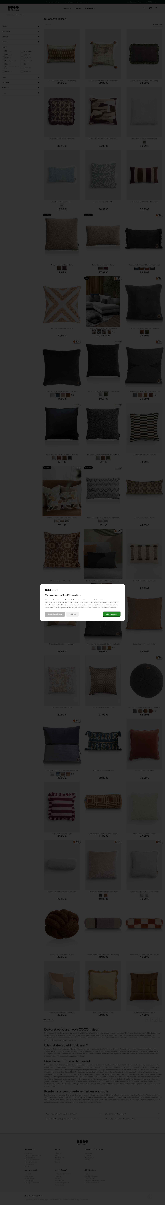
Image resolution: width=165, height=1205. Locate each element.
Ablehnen (72, 614)
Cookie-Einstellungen (55, 614)
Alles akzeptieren (111, 614)
